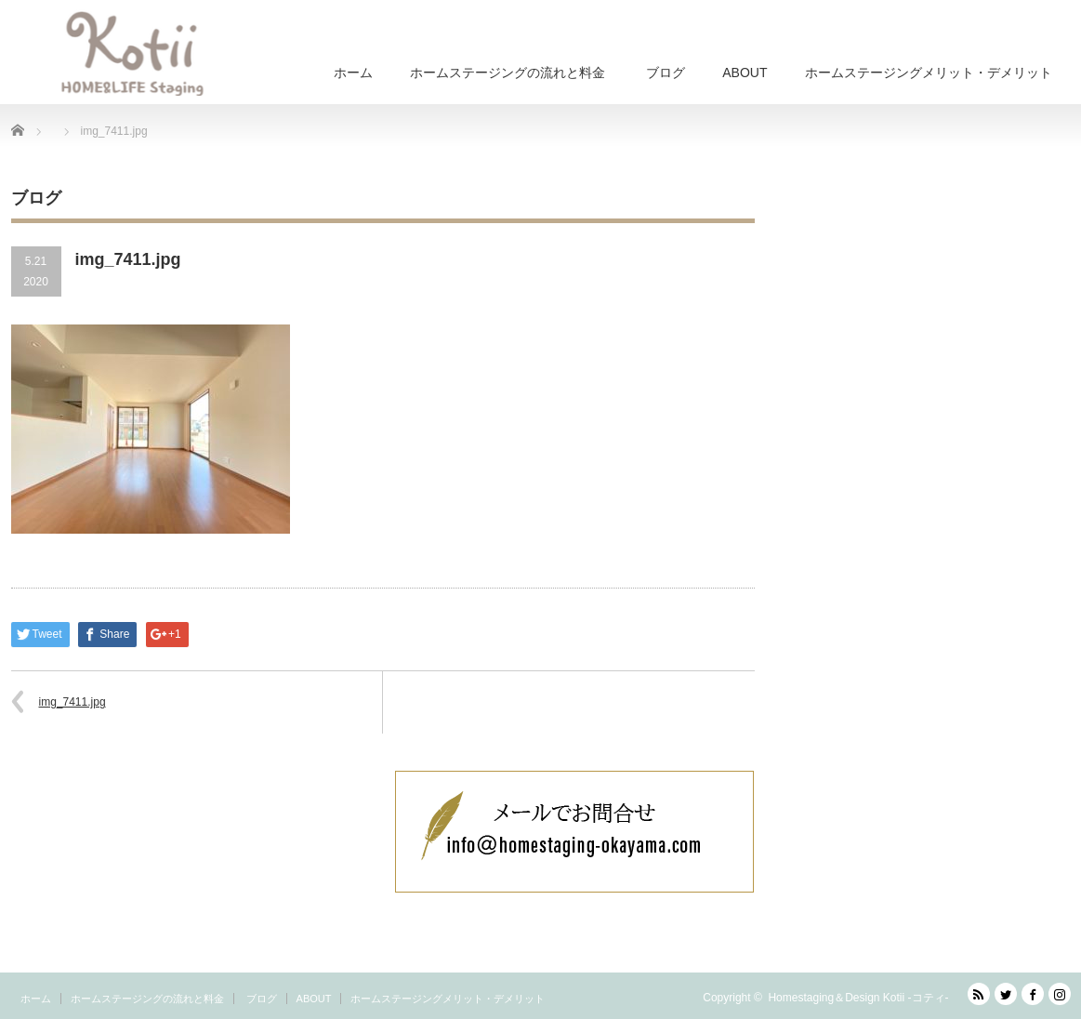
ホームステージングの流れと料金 (507, 72)
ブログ (663, 72)
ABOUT (744, 72)
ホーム (353, 72)
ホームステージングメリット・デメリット (928, 72)
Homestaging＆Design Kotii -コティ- (858, 997)
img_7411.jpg (72, 701)
